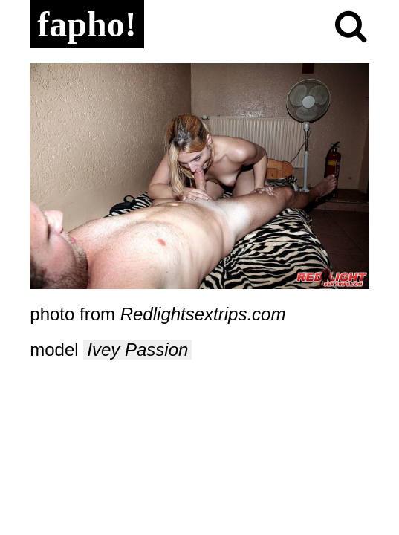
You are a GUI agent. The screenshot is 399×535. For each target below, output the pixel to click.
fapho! (86, 24)
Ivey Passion (137, 350)
